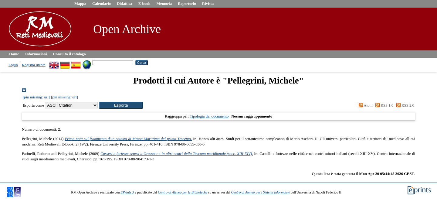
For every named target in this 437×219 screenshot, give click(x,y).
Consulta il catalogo (69, 54)
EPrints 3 (127, 192)
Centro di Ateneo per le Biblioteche (182, 192)
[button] (121, 105)
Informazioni (36, 54)
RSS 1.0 (384, 105)
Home (14, 54)
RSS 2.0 (404, 105)
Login (13, 65)
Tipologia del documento (209, 116)
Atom (364, 105)
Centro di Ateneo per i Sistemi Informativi (260, 192)
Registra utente (34, 65)
